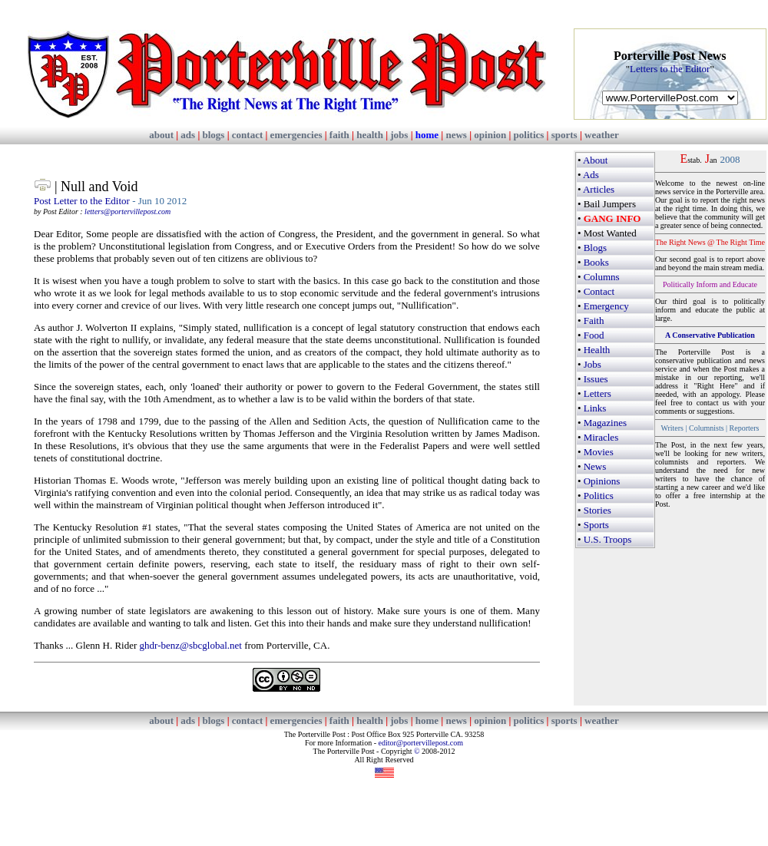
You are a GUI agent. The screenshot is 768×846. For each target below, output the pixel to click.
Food (594, 335)
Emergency (606, 306)
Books (596, 262)
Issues (596, 379)
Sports (596, 524)
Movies (599, 452)
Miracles (601, 437)
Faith (594, 320)
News (595, 466)
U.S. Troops (608, 539)
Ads (591, 174)
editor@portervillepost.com (420, 743)
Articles (598, 189)
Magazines (605, 422)
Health (597, 349)
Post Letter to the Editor (82, 201)
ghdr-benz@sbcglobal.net (191, 645)
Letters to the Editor (670, 68)
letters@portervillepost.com (127, 211)
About (595, 160)
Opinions (602, 481)
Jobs (592, 364)
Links (595, 408)
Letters (597, 393)
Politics (599, 495)
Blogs (595, 247)
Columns (602, 277)
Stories (597, 510)
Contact (599, 291)
